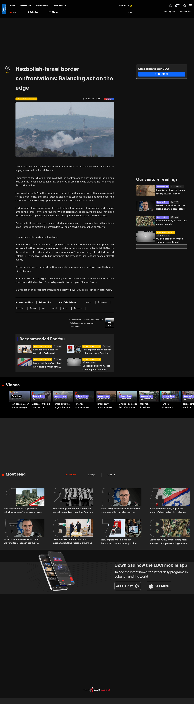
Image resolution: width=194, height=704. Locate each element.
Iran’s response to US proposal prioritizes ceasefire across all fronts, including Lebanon (21, 512)
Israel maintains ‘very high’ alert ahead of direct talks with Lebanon (48, 365)
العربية (130, 12)
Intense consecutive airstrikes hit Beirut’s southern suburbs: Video (83, 407)
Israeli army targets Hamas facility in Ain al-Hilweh (171, 192)
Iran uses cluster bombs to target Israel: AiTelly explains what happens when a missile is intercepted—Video (20, 407)
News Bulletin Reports (42, 346)
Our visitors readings (157, 180)
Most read (16, 475)
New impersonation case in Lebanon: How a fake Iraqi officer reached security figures (96, 352)
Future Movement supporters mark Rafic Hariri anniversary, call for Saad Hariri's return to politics (171, 407)
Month (111, 475)
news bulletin (42, 6)
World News (16, 397)
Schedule (32, 12)
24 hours (70, 475)
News (12, 6)
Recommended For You (43, 339)
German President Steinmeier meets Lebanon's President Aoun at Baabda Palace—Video (148, 407)
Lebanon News (162, 187)
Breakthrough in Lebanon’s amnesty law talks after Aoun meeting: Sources (73, 512)
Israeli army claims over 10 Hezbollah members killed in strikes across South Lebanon (171, 208)
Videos (13, 386)
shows (53, 12)
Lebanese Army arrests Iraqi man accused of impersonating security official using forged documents (169, 223)
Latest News (25, 6)
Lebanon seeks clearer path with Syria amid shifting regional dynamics (46, 352)
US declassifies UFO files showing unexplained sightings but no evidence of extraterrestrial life (96, 368)
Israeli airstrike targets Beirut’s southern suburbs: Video (62, 407)
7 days (91, 475)
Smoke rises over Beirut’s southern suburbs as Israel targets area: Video (126, 407)
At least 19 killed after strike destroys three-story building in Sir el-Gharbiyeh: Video (41, 407)
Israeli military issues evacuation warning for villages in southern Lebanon (22, 543)
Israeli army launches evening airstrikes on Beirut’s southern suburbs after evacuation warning (104, 407)
